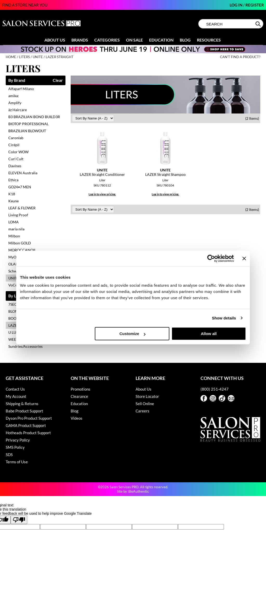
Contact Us (15, 389)
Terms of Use (17, 461)
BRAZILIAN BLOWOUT (27, 131)
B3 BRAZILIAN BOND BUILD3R (34, 117)
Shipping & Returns (22, 403)
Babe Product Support (24, 411)
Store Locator (147, 396)
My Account (16, 396)
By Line (15, 296)
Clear (58, 80)
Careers (142, 411)
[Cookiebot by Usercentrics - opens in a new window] (211, 258)
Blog (185, 39)
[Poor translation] (19, 520)
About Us (54, 39)
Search (258, 23)
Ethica (13, 180)
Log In (236, 5)
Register (254, 5)
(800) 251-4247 (215, 389)
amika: (13, 95)
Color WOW (18, 152)
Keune (13, 201)
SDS (9, 454)
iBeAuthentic (138, 491)
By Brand (16, 80)
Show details (224, 318)
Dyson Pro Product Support (29, 418)
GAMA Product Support (26, 425)
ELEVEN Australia (22, 173)
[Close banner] (244, 258)
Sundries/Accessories (25, 346)
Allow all (209, 333)
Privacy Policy (18, 440)
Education (161, 39)
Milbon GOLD (19, 243)
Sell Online (145, 403)
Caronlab (15, 138)
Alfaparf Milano (21, 88)
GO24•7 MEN (19, 187)
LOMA (13, 222)
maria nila (16, 229)
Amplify (14, 103)
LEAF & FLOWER (22, 208)
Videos (76, 418)
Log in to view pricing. (102, 194)
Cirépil (13, 145)
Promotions (80, 389)
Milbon (14, 236)
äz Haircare (17, 110)
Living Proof (18, 215)
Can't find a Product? (240, 57)
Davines (14, 166)
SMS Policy (15, 447)
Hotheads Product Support (28, 432)
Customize (132, 333)
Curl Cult (15, 159)
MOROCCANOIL (22, 250)
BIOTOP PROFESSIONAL (28, 124)
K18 (11, 194)
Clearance (79, 396)
